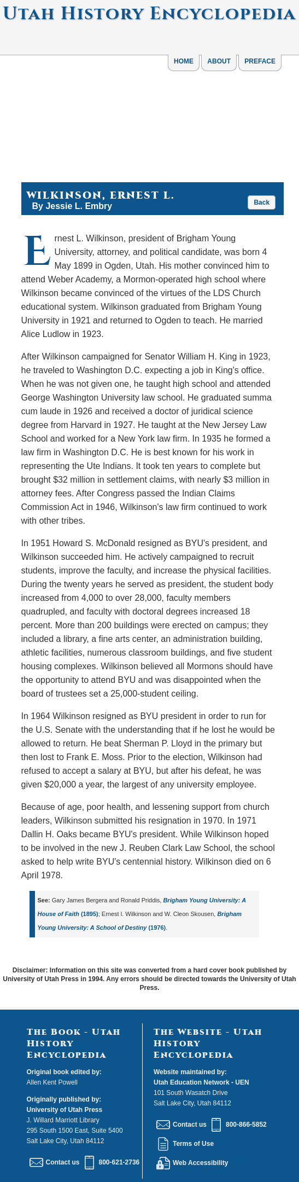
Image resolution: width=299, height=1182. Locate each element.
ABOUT (219, 61)
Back (261, 202)
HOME (184, 61)
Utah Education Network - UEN (201, 1082)
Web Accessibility (192, 1163)
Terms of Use (185, 1144)
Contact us (55, 1162)
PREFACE (259, 61)
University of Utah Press (65, 1110)
